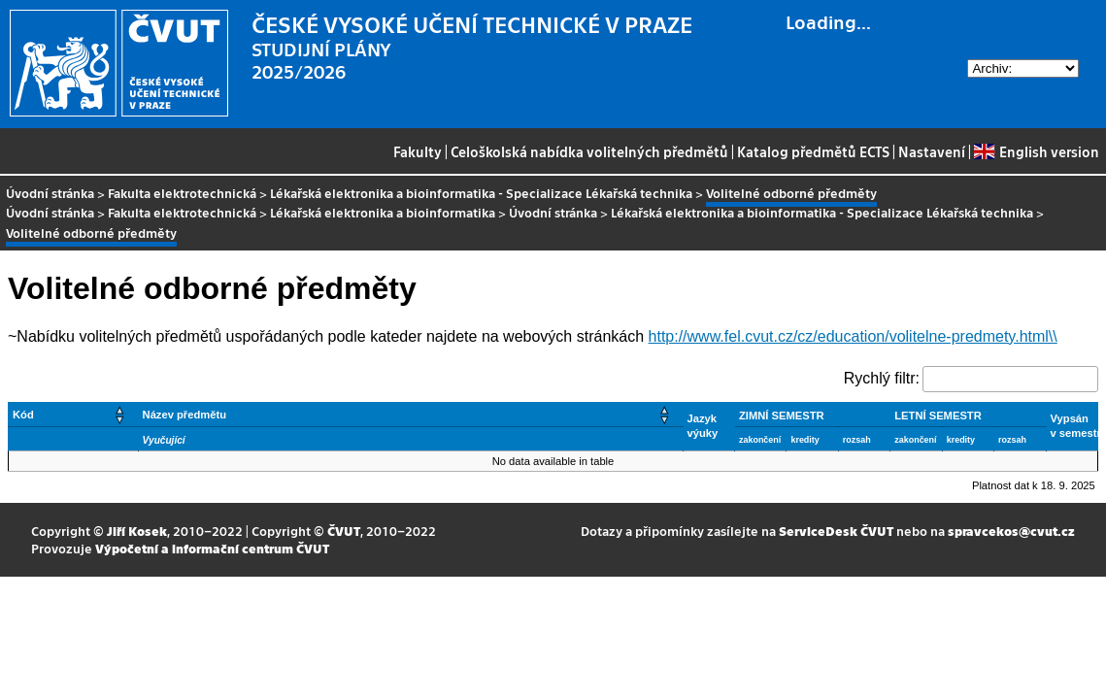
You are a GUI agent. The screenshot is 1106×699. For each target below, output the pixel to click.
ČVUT (343, 530)
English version (1036, 151)
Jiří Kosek (137, 530)
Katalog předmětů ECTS (813, 151)
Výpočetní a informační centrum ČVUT (212, 548)
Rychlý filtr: (882, 378)
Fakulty (417, 151)
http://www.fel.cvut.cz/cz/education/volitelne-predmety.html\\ (853, 336)
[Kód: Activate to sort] (74, 414)
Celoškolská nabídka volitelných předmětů (589, 151)
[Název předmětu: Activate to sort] (410, 414)
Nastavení (931, 151)
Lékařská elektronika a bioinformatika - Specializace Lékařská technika (481, 192)
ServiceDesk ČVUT (836, 530)
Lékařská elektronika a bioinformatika (382, 212)
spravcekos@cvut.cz (1011, 530)
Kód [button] (23, 414)
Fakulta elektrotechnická (182, 192)
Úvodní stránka (50, 192)
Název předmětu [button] (184, 414)
